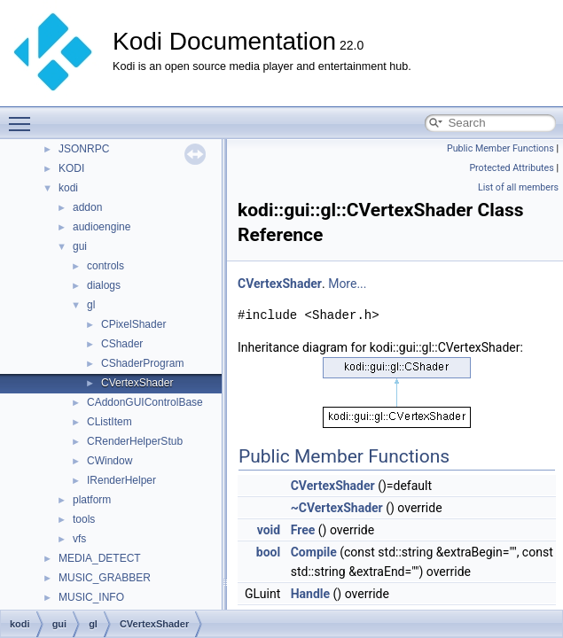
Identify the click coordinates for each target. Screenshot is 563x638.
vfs (79, 539)
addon (87, 207)
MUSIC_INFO (91, 597)
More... (347, 283)
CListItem (109, 422)
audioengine (101, 227)
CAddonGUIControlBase (145, 402)
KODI (71, 168)
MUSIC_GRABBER (105, 578)
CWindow (109, 461)
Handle (310, 594)
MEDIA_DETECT (100, 558)
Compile (314, 552)
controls (105, 266)
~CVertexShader (337, 508)
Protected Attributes (511, 168)
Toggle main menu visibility (24, 116)
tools (84, 519)
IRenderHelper (121, 480)
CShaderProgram (142, 363)
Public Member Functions (500, 148)
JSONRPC (84, 149)
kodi (68, 188)
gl (91, 305)
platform (92, 500)
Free (303, 530)
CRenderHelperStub (135, 441)
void (268, 530)
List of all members (518, 187)
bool (268, 552)
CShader (122, 344)
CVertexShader (137, 383)
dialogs (104, 285)
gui (80, 246)
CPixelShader (133, 324)
